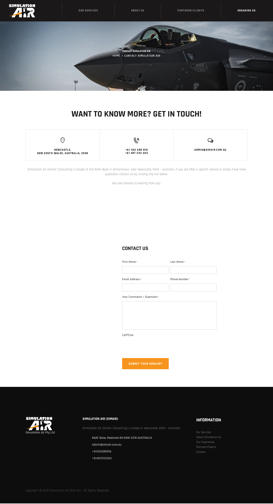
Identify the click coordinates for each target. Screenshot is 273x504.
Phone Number (180, 280)
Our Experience (205, 442)
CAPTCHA (127, 335)
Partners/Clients (206, 447)
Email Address (131, 280)
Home (116, 55)
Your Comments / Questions (140, 297)
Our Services (204, 432)
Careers (201, 452)
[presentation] (151, 349)
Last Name (177, 262)
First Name (129, 262)
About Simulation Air (210, 437)
